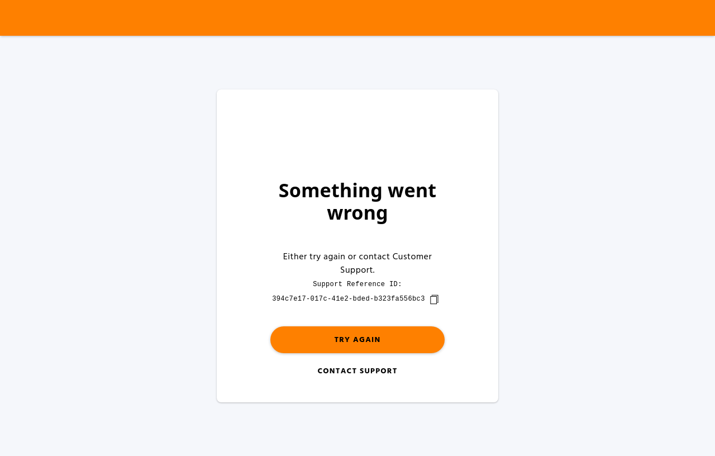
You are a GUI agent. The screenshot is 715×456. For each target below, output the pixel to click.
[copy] (434, 299)
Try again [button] (357, 340)
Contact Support (357, 371)
